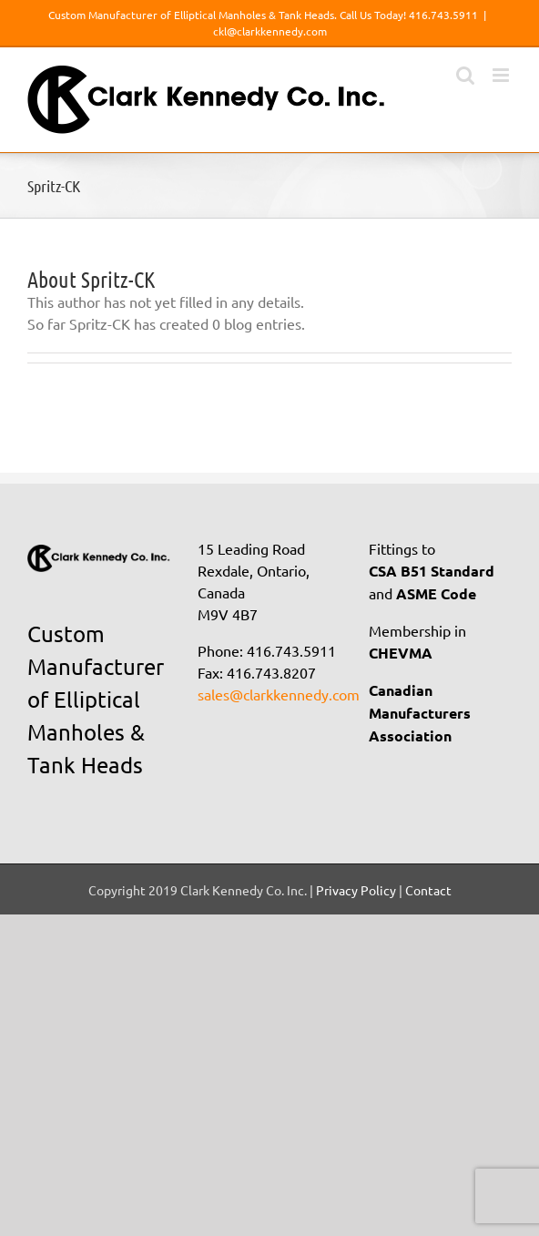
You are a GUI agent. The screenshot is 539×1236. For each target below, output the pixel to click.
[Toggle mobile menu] (502, 75)
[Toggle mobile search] (465, 75)
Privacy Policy (356, 890)
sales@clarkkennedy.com (279, 694)
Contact (428, 890)
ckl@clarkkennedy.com (270, 31)
